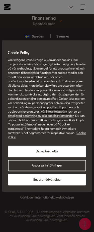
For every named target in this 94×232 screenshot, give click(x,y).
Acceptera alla (47, 151)
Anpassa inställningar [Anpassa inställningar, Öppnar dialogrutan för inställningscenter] (47, 165)
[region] (46, 116)
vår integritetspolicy (54, 111)
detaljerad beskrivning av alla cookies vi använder (41, 115)
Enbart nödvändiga (47, 179)
